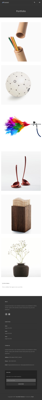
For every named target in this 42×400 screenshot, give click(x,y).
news (6, 326)
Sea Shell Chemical (20, 396)
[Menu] (39, 2)
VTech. (32, 396)
